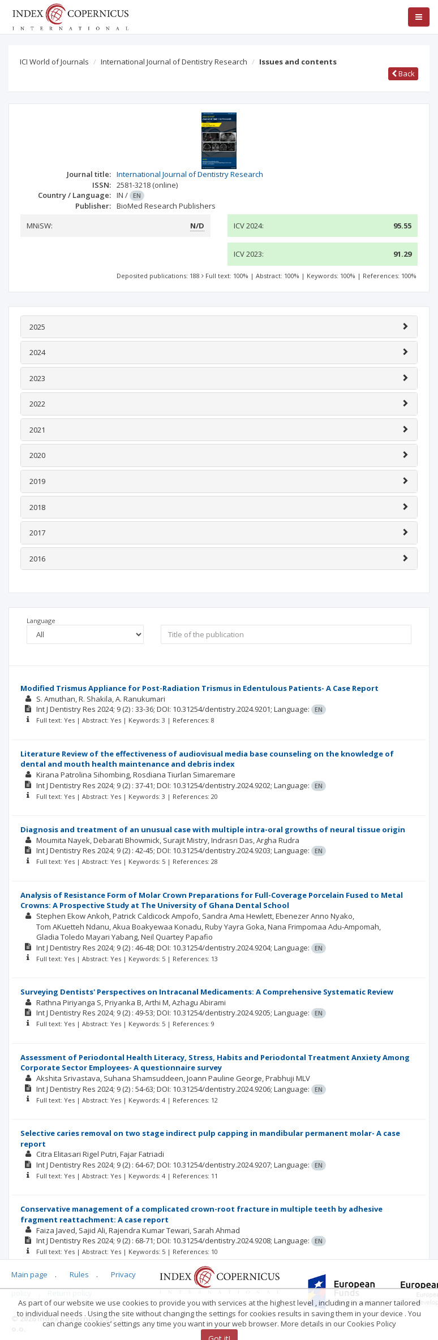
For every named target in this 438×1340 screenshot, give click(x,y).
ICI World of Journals (54, 62)
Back (403, 73)
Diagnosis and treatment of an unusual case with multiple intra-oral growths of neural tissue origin (212, 829)
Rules (79, 1274)
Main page (29, 1274)
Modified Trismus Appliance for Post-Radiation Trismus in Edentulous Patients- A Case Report (199, 688)
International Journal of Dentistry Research (174, 62)
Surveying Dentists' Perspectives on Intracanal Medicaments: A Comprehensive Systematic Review (206, 992)
